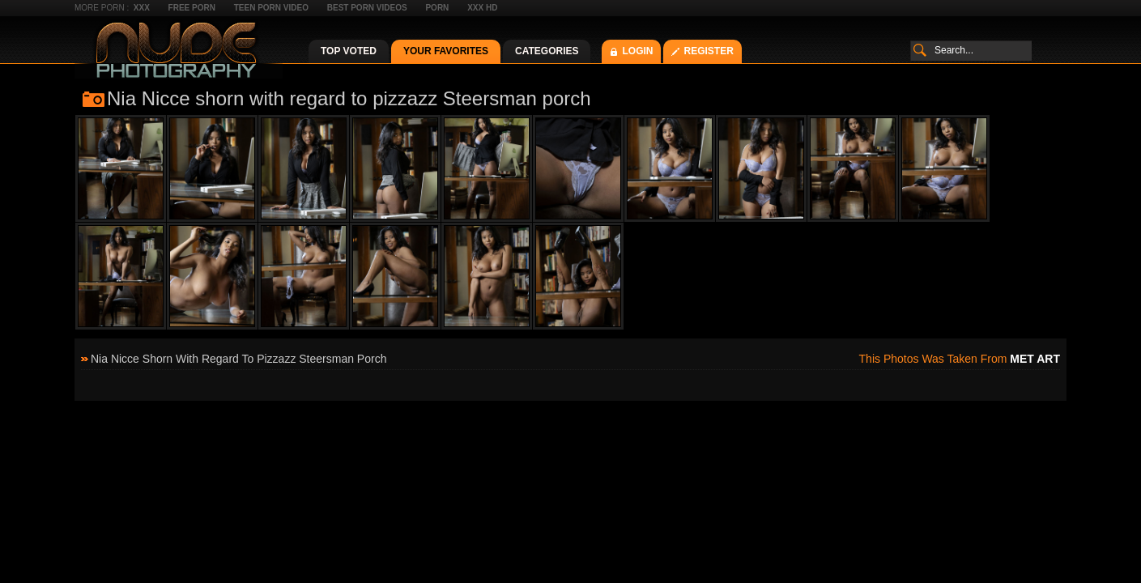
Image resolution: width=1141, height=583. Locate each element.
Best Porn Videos (367, 7)
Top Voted (349, 51)
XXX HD (482, 7)
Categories (546, 51)
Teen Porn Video (271, 7)
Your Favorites (445, 51)
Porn (437, 7)
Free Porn (191, 7)
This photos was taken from (959, 358)
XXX (142, 7)
